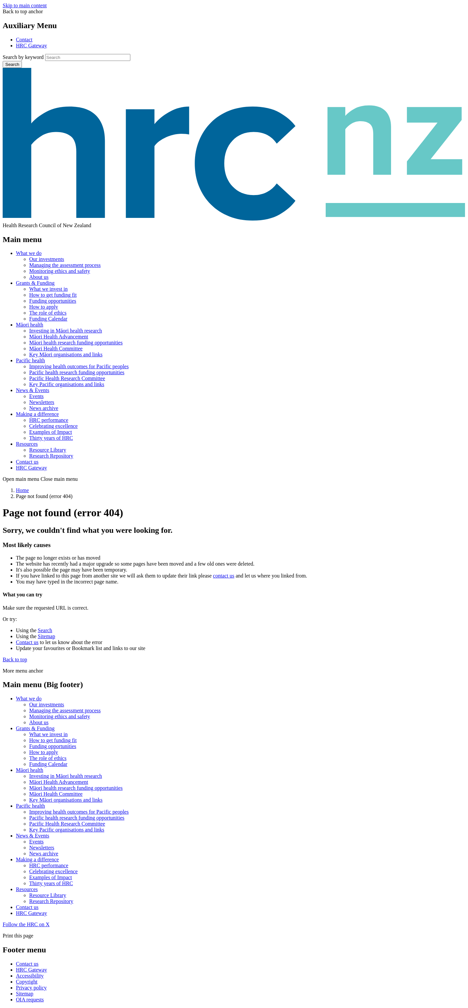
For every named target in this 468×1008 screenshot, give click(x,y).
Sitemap (46, 636)
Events (36, 396)
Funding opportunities (52, 301)
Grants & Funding (35, 283)
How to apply (43, 307)
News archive (43, 408)
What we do (28, 253)
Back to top (15, 659)
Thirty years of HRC (51, 438)
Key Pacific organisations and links (66, 384)
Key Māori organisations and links (65, 354)
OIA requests (30, 999)
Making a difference (37, 414)
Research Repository (51, 456)
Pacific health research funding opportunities (76, 372)
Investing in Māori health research (65, 330)
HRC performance (48, 420)
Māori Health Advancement (58, 336)
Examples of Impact (50, 432)
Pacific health (30, 360)
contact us (223, 576)
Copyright (26, 981)
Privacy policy (31, 987)
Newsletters (41, 402)
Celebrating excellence (53, 426)
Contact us (27, 462)
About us (38, 277)
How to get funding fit (53, 295)
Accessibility (30, 976)
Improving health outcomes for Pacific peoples (79, 366)
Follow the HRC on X (26, 924)
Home (22, 490)
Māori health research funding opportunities (76, 342)
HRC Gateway (31, 45)
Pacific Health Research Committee (67, 378)
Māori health (29, 325)
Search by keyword (23, 57)
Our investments (46, 259)
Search (12, 64)
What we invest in (48, 289)
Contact (24, 39)
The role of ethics (47, 313)
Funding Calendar (48, 319)
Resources (27, 444)
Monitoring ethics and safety (59, 271)
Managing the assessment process (65, 265)
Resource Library (47, 450)
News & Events (32, 390)
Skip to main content (25, 5)
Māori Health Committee (56, 348)
